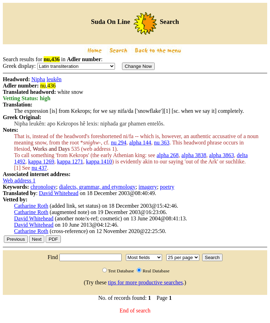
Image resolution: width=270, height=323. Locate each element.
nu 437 (39, 168)
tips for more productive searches (145, 282)
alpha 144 (140, 143)
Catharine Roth (31, 206)
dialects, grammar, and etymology (97, 187)
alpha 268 (167, 155)
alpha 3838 (193, 155)
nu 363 (161, 143)
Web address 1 (19, 180)
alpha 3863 (221, 155)
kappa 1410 (99, 161)
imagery (148, 187)
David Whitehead (58, 193)
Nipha (38, 79)
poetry (167, 187)
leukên (54, 79)
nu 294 (118, 143)
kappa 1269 (41, 161)
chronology (43, 187)
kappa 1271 (70, 161)
